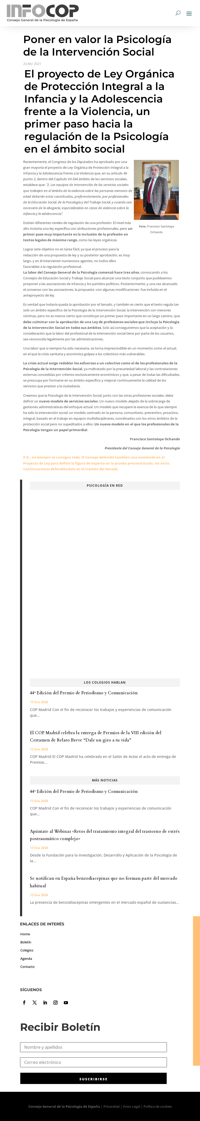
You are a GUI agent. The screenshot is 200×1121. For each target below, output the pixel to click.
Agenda (26, 958)
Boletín (25, 942)
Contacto (27, 966)
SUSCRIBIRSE (93, 1079)
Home (25, 934)
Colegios (26, 950)
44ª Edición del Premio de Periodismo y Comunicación (84, 693)
